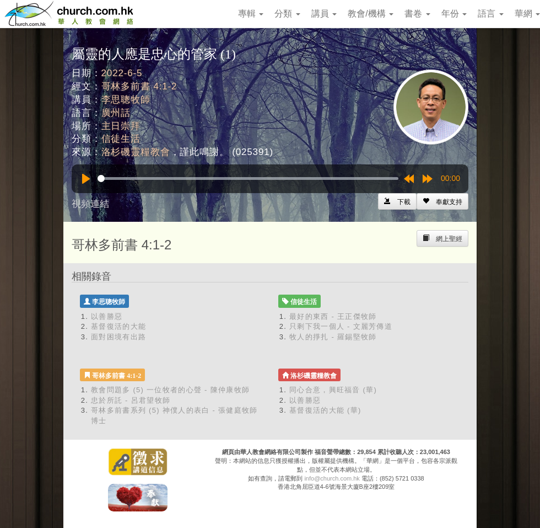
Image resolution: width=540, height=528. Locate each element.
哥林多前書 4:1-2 (139, 86)
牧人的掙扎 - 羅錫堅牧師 (332, 337)
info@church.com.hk (331, 478)
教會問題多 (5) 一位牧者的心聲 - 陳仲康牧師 (170, 390)
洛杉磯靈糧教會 (135, 152)
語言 (490, 13)
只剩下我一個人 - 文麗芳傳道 (340, 326)
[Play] (86, 179)
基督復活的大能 (118, 326)
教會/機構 (370, 13)
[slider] (248, 178)
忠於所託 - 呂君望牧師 (130, 400)
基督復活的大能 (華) (325, 410)
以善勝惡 (106, 316)
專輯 (250, 13)
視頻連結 (90, 204)
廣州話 (116, 113)
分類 (287, 13)
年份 (454, 13)
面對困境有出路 (118, 337)
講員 (324, 13)
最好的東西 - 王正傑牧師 (332, 316)
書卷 (417, 13)
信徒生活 (121, 139)
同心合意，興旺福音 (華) (333, 390)
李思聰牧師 (125, 99)
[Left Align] (442, 201)
